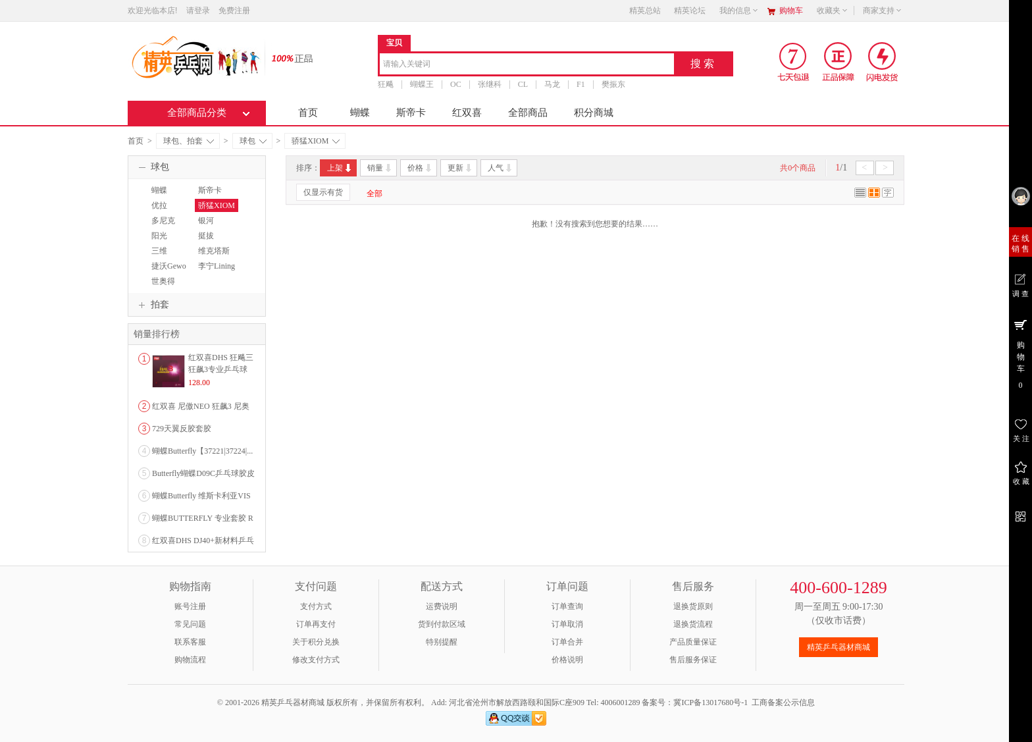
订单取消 (567, 624)
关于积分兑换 (316, 642)
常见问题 (190, 624)
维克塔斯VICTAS (212, 256)
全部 (374, 193)
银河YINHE (207, 226)
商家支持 (882, 10)
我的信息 (739, 10)
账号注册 (190, 606)
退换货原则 (693, 606)
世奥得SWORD (162, 287)
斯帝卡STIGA (208, 196)
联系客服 (190, 642)
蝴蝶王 (422, 84)
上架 (340, 167)
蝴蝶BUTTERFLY (170, 196)
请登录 (198, 10)
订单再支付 (316, 624)
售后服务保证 (693, 659)
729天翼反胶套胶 (181, 428)
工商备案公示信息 (783, 702)
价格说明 (567, 659)
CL (523, 84)
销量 (380, 167)
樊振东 (613, 84)
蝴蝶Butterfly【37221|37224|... (202, 451)
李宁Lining (216, 266)
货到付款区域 (441, 624)
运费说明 (441, 606)
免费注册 (234, 10)
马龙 (552, 84)
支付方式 (316, 606)
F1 (581, 84)
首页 (308, 112)
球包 (253, 141)
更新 (460, 167)
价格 (420, 167)
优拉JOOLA (160, 211)
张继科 (490, 84)
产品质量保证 (693, 642)
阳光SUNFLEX (166, 241)
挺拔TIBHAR (209, 241)
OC (455, 84)
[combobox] (527, 64)
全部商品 (528, 112)
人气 (500, 167)
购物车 (791, 10)
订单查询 (567, 606)
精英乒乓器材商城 (838, 647)
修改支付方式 (316, 659)
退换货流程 (693, 624)
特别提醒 (441, 642)
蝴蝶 (360, 112)
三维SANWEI (163, 256)
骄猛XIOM (316, 141)
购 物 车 (1020, 353)
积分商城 (593, 112)
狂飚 (386, 84)
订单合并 (567, 642)
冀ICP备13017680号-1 (710, 702)
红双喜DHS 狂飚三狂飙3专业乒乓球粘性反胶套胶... (220, 369)
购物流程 (190, 659)
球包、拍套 (188, 141)
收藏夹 (832, 10)
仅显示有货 (323, 192)
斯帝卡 (411, 112)
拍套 (152, 305)
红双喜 (467, 112)
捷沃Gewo (168, 266)
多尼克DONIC (161, 226)
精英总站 (645, 10)
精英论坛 (690, 10)
